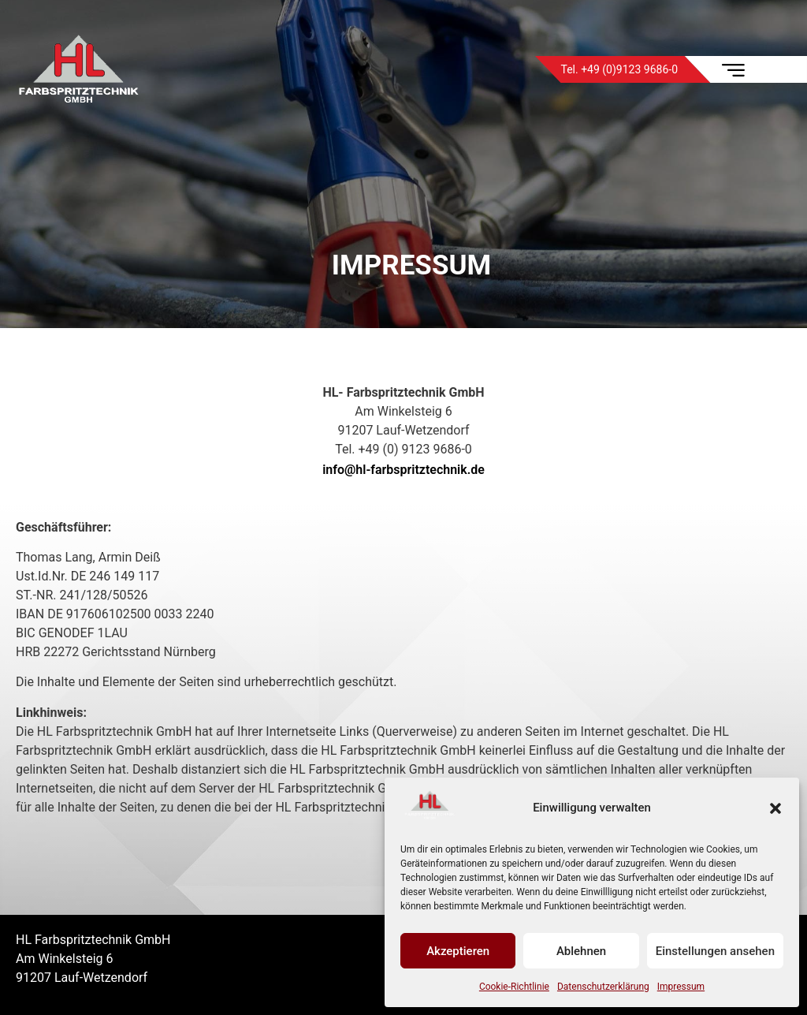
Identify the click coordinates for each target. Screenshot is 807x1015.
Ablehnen (581, 951)
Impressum (681, 986)
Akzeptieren (457, 951)
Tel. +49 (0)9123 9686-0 (619, 69)
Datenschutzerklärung (603, 986)
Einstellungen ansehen (715, 951)
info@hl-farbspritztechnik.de (403, 469)
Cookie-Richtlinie (514, 986)
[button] (775, 808)
